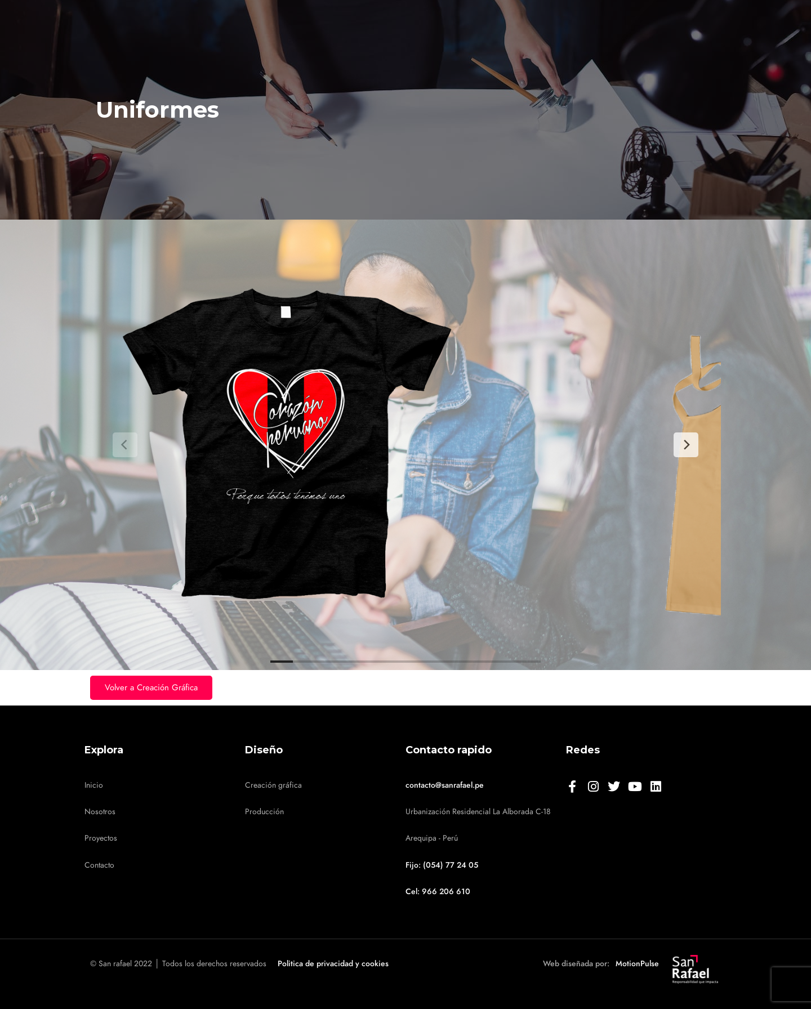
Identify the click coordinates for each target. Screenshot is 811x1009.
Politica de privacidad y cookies (333, 963)
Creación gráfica (273, 785)
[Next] (686, 444)
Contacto (99, 865)
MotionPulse (637, 963)
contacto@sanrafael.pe (445, 785)
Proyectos (100, 838)
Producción (264, 811)
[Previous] (125, 444)
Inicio (93, 785)
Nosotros (99, 811)
